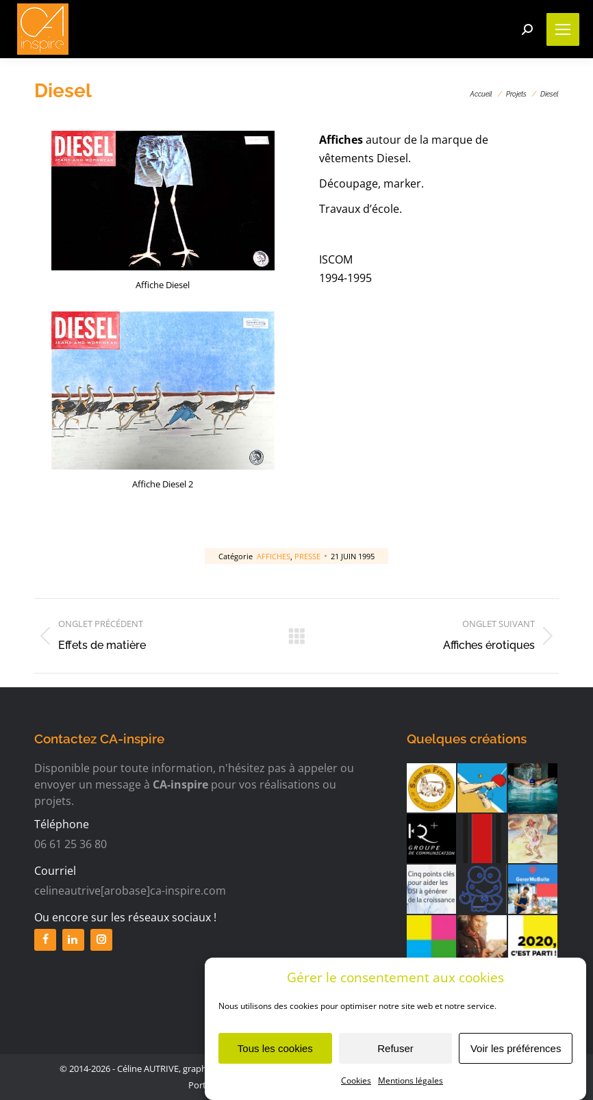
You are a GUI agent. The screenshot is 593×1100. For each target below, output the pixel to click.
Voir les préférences (516, 1054)
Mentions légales (410, 1086)
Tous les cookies (275, 1054)
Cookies (356, 1086)
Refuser (395, 1054)
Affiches (273, 556)
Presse (307, 556)
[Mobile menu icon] (562, 29)
